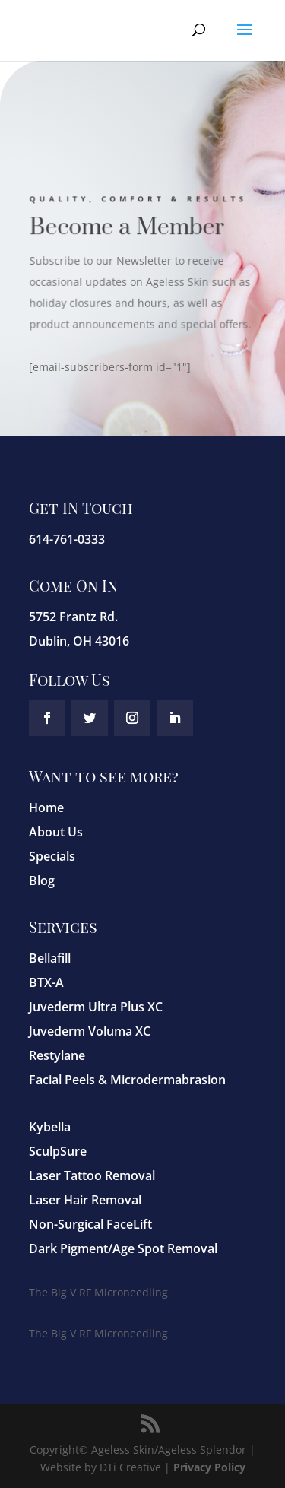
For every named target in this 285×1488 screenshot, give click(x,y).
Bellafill (50, 958)
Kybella (50, 1126)
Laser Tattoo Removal (92, 1175)
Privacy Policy (209, 1467)
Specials (52, 856)
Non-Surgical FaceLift (90, 1224)
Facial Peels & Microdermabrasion (127, 1079)
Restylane (57, 1055)
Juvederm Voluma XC (89, 1031)
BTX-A (46, 982)
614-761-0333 (67, 539)
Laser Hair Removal (85, 1199)
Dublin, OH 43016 (79, 641)
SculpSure (58, 1151)
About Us (56, 831)
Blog (42, 880)
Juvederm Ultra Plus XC (96, 1006)
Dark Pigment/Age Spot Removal (123, 1248)
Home (46, 807)
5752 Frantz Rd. (73, 616)
